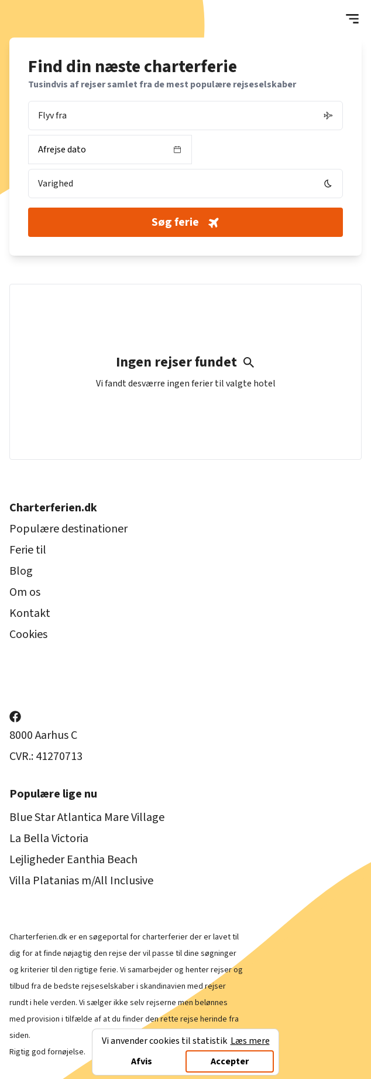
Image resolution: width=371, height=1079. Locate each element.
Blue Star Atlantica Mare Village (86, 817)
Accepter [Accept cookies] (230, 1061)
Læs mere (250, 1040)
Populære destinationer (68, 529)
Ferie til (27, 550)
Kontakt (29, 613)
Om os (24, 592)
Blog (21, 571)
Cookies (28, 634)
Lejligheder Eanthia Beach (73, 859)
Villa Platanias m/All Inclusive (81, 881)
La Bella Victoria (48, 838)
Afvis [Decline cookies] (141, 1061)
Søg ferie (187, 222)
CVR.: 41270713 (46, 756)
